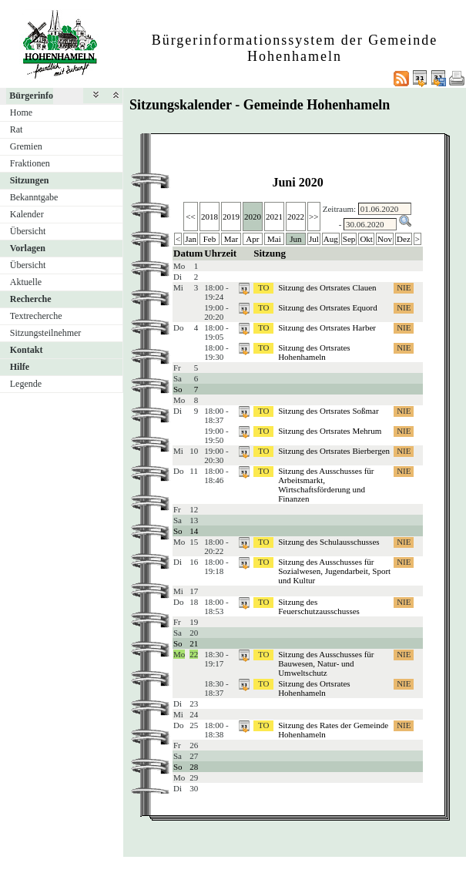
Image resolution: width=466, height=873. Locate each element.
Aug (331, 238)
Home (21, 112)
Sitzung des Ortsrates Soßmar (328, 410)
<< (190, 216)
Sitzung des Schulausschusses (328, 541)
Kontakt (26, 349)
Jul (314, 238)
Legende (26, 383)
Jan (190, 238)
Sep (349, 238)
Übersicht (28, 231)
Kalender (27, 214)
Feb (209, 238)
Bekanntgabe (34, 197)
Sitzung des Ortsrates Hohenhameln (314, 352)
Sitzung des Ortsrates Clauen (327, 287)
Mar (231, 238)
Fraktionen (30, 163)
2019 (231, 216)
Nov (384, 238)
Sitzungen (29, 180)
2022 (295, 216)
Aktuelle (26, 282)
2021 (274, 216)
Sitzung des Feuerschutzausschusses (319, 606)
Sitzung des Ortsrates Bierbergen (334, 450)
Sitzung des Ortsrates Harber (327, 327)
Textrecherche (36, 316)
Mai (274, 238)
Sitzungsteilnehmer (46, 332)
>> (313, 216)
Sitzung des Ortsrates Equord (327, 307)
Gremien (26, 146)
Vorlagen (27, 248)
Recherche (31, 299)
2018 (209, 216)
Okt (366, 238)
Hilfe (19, 366)
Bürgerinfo (31, 95)
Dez (404, 238)
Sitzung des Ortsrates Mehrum (329, 430)
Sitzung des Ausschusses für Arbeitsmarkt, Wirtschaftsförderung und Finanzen (326, 484)
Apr (252, 238)
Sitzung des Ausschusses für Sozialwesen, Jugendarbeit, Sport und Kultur (334, 571)
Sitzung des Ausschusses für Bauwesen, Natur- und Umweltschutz (326, 663)
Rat (16, 129)
